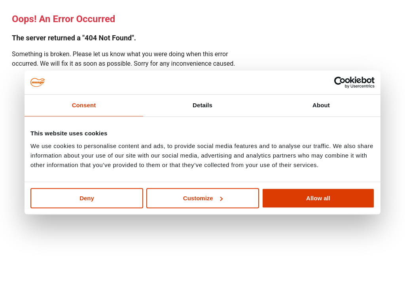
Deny (86, 198)
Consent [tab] (84, 105)
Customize (203, 198)
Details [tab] (202, 105)
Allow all (318, 198)
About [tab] (321, 105)
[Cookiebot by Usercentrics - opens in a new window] (340, 82)
